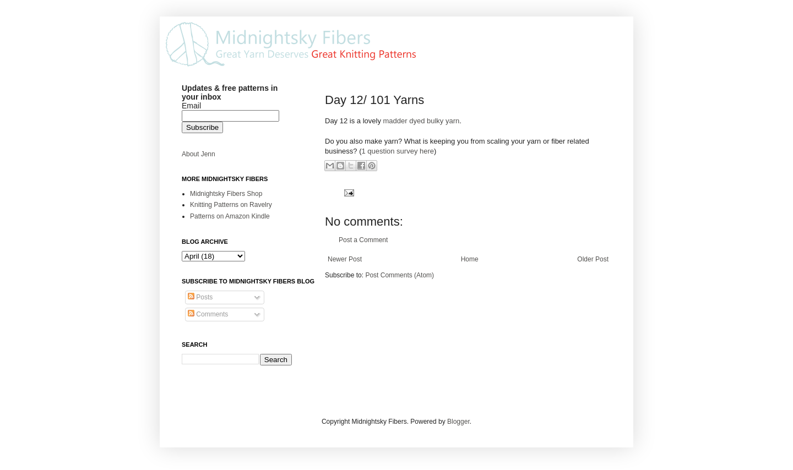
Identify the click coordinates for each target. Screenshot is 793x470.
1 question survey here (397, 151)
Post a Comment (363, 240)
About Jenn (198, 154)
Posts (200, 297)
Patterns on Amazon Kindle (230, 216)
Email (191, 105)
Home (470, 259)
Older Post (593, 259)
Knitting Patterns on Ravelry (231, 205)
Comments (208, 314)
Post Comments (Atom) (399, 275)
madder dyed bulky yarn (421, 121)
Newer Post (345, 259)
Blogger (458, 421)
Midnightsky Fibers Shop (226, 194)
